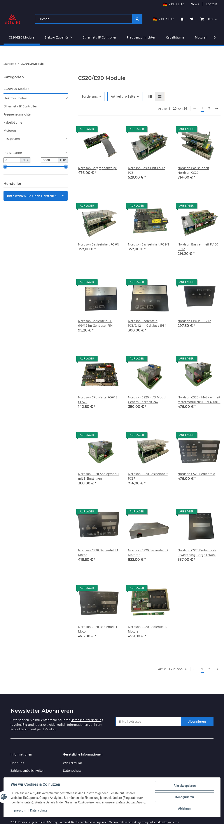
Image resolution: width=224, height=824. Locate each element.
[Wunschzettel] (192, 18)
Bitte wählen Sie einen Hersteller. (32, 196)
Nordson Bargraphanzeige (97, 168)
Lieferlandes (159, 822)
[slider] (5, 167)
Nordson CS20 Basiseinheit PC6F (148, 476)
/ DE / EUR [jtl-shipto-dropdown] (173, 4)
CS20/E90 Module (16, 89)
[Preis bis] (49, 160)
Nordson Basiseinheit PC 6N (98, 244)
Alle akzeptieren (184, 785)
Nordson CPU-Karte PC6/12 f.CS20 (97, 399)
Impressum (18, 810)
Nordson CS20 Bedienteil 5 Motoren (147, 629)
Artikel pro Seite (123, 96)
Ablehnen (184, 808)
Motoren (10, 130)
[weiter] (216, 108)
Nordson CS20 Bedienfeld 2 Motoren (148, 552)
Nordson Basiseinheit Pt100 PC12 (198, 246)
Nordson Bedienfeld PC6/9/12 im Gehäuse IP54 (147, 323)
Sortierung (90, 96)
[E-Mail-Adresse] (148, 721)
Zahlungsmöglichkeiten (27, 770)
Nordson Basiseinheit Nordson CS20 (193, 170)
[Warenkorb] (208, 18)
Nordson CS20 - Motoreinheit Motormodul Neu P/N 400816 (199, 399)
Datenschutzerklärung (87, 720)
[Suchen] (84, 19)
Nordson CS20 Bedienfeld (196, 474)
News (195, 4)
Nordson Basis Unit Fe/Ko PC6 (146, 170)
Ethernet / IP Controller (20, 106)
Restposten (12, 139)
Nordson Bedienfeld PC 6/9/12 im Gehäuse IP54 (95, 323)
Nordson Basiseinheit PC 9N (148, 244)
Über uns (17, 763)
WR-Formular (72, 763)
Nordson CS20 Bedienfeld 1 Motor (98, 552)
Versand (65, 822)
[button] (182, 18)
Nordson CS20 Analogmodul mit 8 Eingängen (98, 476)
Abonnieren (197, 721)
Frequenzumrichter (18, 114)
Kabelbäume (13, 122)
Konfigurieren (184, 797)
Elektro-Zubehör (15, 98)
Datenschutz (72, 770)
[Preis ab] (12, 160)
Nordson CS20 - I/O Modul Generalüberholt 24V (147, 399)
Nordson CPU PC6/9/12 (194, 321)
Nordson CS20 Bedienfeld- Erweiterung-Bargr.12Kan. (197, 552)
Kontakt (211, 4)
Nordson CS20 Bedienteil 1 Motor (97, 629)
